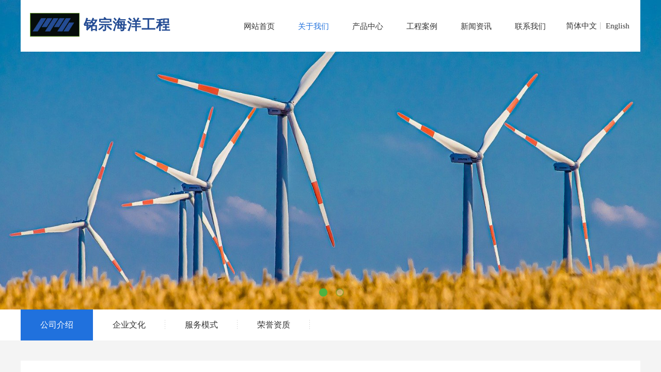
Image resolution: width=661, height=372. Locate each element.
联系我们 (530, 26)
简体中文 (581, 25)
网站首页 (259, 26)
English (617, 25)
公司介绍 (56, 324)
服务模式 (201, 324)
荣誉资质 (273, 324)
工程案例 (421, 26)
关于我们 (313, 26)
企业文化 (129, 324)
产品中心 (367, 26)
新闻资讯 (476, 26)
